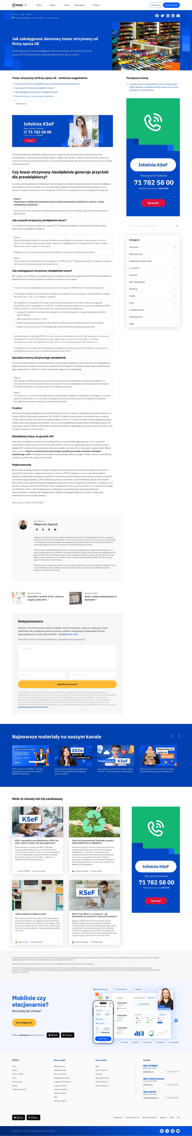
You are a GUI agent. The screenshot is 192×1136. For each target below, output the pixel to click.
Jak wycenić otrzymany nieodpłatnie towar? (34, 88)
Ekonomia (133, 275)
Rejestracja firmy (136, 317)
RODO (172, 1117)
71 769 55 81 (172, 1085)
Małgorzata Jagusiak (21, 18)
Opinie (14, 1078)
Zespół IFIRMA (22, 871)
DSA (178, 1117)
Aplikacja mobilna (60, 1101)
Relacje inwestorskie (149, 1117)
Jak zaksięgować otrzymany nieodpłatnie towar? (36, 92)
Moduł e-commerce (61, 1089)
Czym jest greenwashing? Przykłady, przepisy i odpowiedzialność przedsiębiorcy (93, 841)
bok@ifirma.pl (148, 1072)
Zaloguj (156, 5)
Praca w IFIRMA (18, 1074)
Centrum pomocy (101, 1070)
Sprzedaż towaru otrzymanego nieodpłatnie (34, 96)
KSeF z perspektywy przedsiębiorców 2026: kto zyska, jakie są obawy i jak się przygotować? (36, 841)
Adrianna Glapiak (80, 871)
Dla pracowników (136, 254)
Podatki (132, 296)
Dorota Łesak (21, 942)
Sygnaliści (163, 1117)
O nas (14, 1066)
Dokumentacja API (102, 1086)
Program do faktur (60, 1086)
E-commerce (134, 268)
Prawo (131, 303)
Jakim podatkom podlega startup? (30, 914)
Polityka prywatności (132, 1117)
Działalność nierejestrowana (140, 261)
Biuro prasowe (17, 1082)
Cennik (14, 1070)
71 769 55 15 (172, 1072)
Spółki (131, 324)
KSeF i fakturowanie (137, 282)
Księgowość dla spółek (62, 1078)
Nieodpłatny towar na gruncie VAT (30, 100)
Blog (97, 1066)
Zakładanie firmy (60, 1066)
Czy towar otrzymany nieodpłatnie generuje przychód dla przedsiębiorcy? (47, 83)
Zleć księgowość (24, 1022)
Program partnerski (19, 1089)
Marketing (133, 289)
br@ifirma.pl (147, 1085)
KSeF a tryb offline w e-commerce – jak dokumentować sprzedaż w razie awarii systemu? (94, 915)
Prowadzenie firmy (136, 310)
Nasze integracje (101, 1082)
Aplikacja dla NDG (60, 1093)
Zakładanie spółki (60, 1070)
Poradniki (99, 1074)
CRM (55, 1097)
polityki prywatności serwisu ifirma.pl (33, 707)
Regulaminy (118, 1117)
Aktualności (133, 247)
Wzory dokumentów (102, 1078)
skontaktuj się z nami (68, 634)
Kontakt (15, 1086)
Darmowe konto (171, 5)
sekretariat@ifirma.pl (151, 1098)
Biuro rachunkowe (60, 1074)
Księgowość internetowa (62, 1082)
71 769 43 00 (172, 1098)
